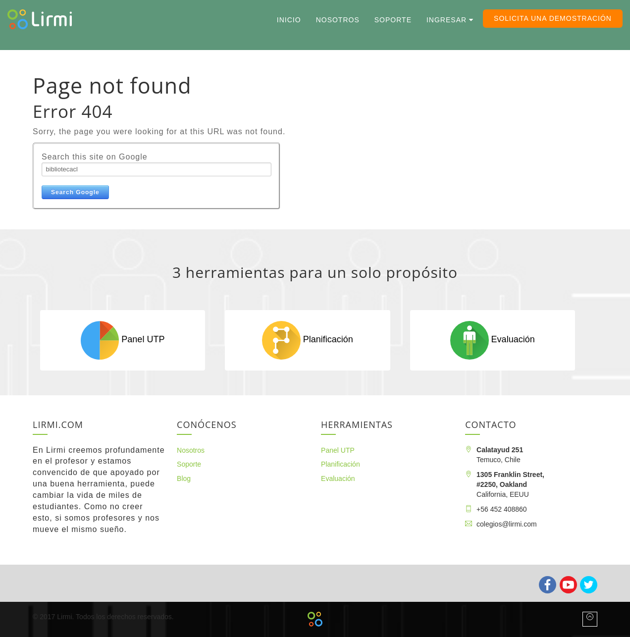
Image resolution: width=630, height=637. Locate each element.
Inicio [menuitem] (289, 20)
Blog (184, 478)
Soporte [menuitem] (393, 20)
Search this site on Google (95, 157)
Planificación (307, 340)
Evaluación (492, 340)
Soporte (189, 464)
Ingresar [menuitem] (446, 20)
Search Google (75, 192)
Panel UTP (122, 340)
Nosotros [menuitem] (338, 20)
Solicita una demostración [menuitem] (553, 18)
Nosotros (191, 450)
